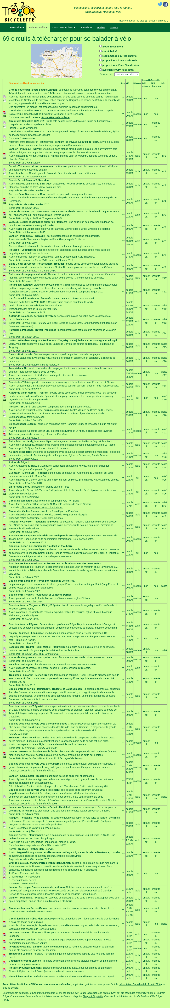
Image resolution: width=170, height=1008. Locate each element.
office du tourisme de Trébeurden (76, 918)
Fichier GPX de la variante (55, 117)
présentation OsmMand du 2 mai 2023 (139, 984)
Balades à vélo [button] (38, 27)
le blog (140, 20)
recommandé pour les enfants (118, 56)
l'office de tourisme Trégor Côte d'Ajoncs (41, 507)
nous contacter (127, 20)
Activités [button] (86, 27)
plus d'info (128, 70)
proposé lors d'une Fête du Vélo (119, 65)
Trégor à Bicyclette (93, 996)
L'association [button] (16, 27)
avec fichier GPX (116, 69)
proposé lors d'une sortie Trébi (118, 60)
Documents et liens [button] (63, 27)
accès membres (157, 20)
